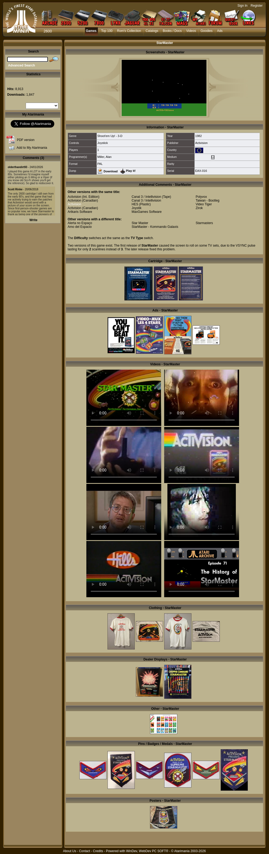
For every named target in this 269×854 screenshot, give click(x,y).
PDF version (25, 140)
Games (91, 31)
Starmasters (204, 223)
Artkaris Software (80, 212)
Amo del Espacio (80, 227)
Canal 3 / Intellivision (146, 197)
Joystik (136, 208)
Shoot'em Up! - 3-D (109, 136)
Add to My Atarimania (32, 148)
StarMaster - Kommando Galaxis (155, 227)
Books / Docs (172, 31)
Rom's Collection (129, 31)
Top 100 (107, 31)
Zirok (199, 208)
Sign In (242, 6)
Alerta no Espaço (80, 223)
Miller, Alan (104, 156)
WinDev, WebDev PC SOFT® (147, 851)
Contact (84, 851)
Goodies (207, 31)
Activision (201, 142)
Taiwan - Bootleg (208, 200)
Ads (220, 31)
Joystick (102, 142)
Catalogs (151, 31)
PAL (100, 163)
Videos (191, 31)
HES (135, 204)
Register (257, 6)
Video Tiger (204, 204)
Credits (98, 851)
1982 (198, 136)
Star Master (140, 223)
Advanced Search (21, 65)
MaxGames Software (147, 212)
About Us (69, 851)
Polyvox (201, 197)
